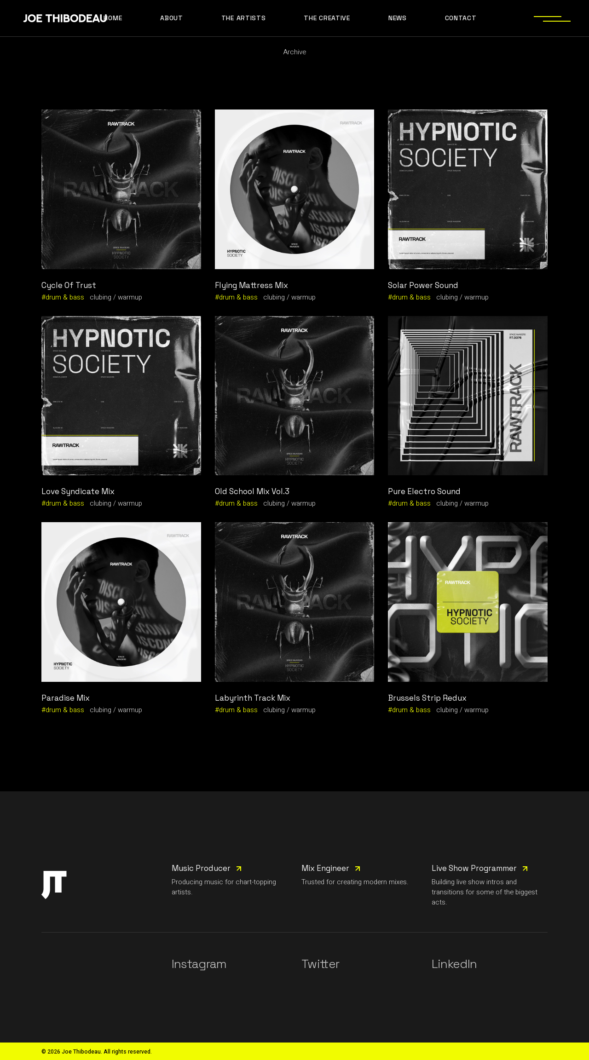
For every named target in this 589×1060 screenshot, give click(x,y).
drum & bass (65, 297)
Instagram (199, 964)
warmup (130, 297)
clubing (100, 297)
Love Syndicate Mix (78, 491)
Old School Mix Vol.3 (252, 491)
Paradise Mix (65, 698)
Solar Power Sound (423, 285)
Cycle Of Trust (68, 285)
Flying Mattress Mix (251, 285)
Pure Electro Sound (424, 491)
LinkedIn (454, 964)
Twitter (320, 964)
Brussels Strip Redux (427, 698)
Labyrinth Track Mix (252, 698)
